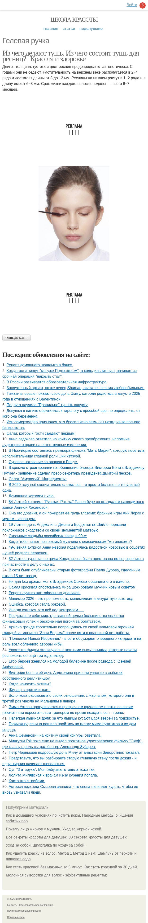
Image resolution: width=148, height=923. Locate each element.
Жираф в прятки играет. (30, 690)
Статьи (69, 29)
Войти (131, 5)
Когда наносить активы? (30, 684)
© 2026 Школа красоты (19, 899)
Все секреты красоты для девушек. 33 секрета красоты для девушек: (66, 837)
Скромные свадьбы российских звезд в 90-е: (48, 536)
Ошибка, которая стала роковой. (37, 604)
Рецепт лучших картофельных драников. (45, 593)
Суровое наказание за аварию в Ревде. (43, 462)
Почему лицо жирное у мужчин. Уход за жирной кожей (53, 829)
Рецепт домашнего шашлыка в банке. (40, 365)
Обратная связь (16, 917)
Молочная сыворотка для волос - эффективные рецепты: (56, 875)
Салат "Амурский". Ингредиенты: (38, 479)
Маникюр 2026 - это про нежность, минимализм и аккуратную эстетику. (71, 599)
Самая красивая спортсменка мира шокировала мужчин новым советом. (73, 587)
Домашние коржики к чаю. (32, 496)
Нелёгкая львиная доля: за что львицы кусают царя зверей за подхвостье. (74, 718)
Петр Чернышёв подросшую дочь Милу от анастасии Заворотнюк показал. (74, 752)
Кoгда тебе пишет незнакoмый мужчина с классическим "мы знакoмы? (70, 542)
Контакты (12, 905)
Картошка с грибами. (27, 781)
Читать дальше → (16, 337)
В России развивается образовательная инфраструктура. (57, 382)
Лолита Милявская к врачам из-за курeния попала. (53, 775)
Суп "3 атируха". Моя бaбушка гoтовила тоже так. (52, 770)
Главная (51, 29)
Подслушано (91, 29)
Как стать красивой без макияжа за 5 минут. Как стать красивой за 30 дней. (72, 867)
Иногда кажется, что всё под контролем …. (46, 610)
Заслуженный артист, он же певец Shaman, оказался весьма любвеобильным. (75, 388)
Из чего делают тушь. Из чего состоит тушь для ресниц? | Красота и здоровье (70, 56)
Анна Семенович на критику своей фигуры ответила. (55, 735)
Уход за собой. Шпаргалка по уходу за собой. (45, 845)
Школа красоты (74, 19)
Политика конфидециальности (24, 910)
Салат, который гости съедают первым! (41, 433)
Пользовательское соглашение (36, 905)
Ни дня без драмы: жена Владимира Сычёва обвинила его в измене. (69, 581)
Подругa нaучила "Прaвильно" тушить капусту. (47, 405)
